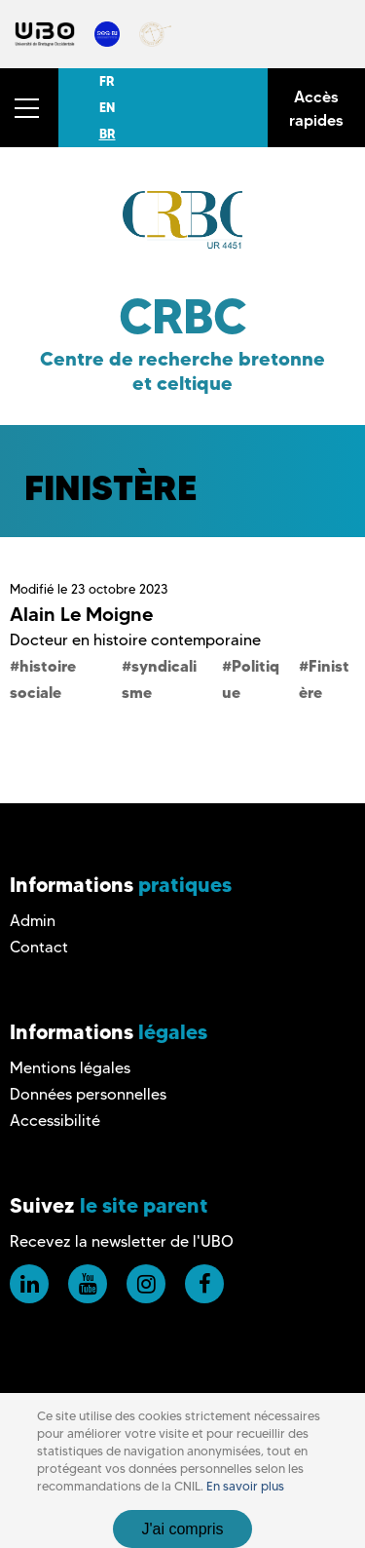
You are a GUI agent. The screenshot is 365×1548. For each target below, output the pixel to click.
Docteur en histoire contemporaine (135, 640)
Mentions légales (70, 1068)
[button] (29, 107)
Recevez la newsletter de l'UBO (122, 1241)
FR (107, 81)
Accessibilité (55, 1120)
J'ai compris (183, 1529)
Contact (39, 947)
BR (107, 133)
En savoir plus (245, 1486)
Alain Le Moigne (81, 614)
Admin (32, 920)
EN (107, 107)
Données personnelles (88, 1094)
